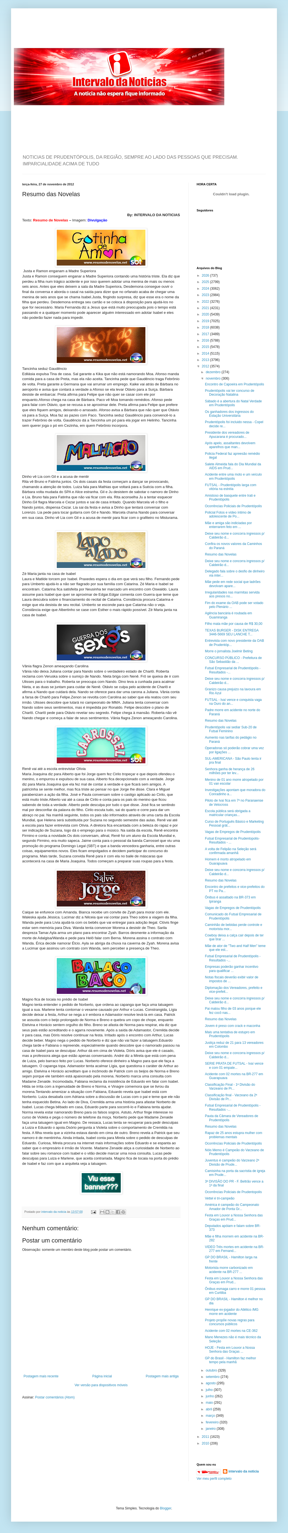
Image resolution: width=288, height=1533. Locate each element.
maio (210, 1403)
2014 (206, 353)
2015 (206, 347)
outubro (212, 1370)
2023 (206, 295)
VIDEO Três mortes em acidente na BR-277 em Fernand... (234, 1249)
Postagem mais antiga (162, 1376)
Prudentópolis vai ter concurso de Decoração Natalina (229, 392)
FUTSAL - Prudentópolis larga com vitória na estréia (230, 487)
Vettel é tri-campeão (220, 1198)
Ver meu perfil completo (214, 1479)
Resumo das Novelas (220, 554)
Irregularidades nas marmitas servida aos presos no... (232, 594)
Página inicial (102, 1376)
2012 (206, 366)
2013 (206, 360)
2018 (206, 327)
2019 (206, 321)
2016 (206, 340)
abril (209, 1409)
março (211, 1416)
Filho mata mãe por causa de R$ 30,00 (233, 624)
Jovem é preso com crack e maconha (232, 1026)
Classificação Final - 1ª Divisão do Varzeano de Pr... (230, 1086)
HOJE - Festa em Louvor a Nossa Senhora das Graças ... (230, 1349)
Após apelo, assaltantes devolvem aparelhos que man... (230, 445)
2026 (206, 275)
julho (210, 1390)
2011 (206, 1437)
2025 (206, 282)
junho (210, 1396)
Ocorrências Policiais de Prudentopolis (233, 1192)
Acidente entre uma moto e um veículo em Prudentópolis (233, 476)
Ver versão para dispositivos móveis (100, 1385)
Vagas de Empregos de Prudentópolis (233, 832)
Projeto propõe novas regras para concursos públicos (229, 1322)
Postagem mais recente (41, 1376)
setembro (213, 1377)
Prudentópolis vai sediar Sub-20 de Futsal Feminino (231, 729)
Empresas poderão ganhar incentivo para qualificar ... (231, 969)
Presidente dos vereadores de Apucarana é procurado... (227, 434)
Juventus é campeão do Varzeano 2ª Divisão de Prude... (232, 1162)
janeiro (211, 1429)
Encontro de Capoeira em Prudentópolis (234, 384)
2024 (206, 289)
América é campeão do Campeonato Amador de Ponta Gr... (232, 1207)
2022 (206, 302)
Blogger (165, 1508)
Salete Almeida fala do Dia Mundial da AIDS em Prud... (233, 466)
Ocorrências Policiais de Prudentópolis (233, 506)
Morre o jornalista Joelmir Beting (229, 651)
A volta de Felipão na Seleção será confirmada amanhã (230, 851)
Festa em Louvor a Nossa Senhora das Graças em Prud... (234, 1217)
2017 (206, 334)
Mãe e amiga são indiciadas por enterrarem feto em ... (228, 525)
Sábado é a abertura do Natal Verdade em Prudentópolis (233, 403)
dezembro (214, 372)
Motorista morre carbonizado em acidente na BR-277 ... (229, 1270)
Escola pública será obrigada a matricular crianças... (227, 813)
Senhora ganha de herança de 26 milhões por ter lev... (229, 771)
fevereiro (213, 1422)
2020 (206, 314)
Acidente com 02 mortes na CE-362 (231, 1331)
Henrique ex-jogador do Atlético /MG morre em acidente (231, 1311)
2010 (206, 1443)
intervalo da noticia (54, 1211)
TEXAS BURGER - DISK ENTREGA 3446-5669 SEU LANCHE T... (231, 632)
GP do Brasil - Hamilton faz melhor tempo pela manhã (230, 1360)
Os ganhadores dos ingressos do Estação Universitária (229, 414)
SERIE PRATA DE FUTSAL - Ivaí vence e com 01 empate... (234, 1065)
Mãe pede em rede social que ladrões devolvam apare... (233, 584)
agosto (211, 1383)
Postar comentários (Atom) (55, 1397)
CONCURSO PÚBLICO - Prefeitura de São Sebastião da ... (233, 660)
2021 (206, 308)
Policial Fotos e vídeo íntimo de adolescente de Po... (228, 514)
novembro (214, 378)
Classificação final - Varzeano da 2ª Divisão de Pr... (231, 1097)
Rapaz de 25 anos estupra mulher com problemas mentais (233, 1135)
